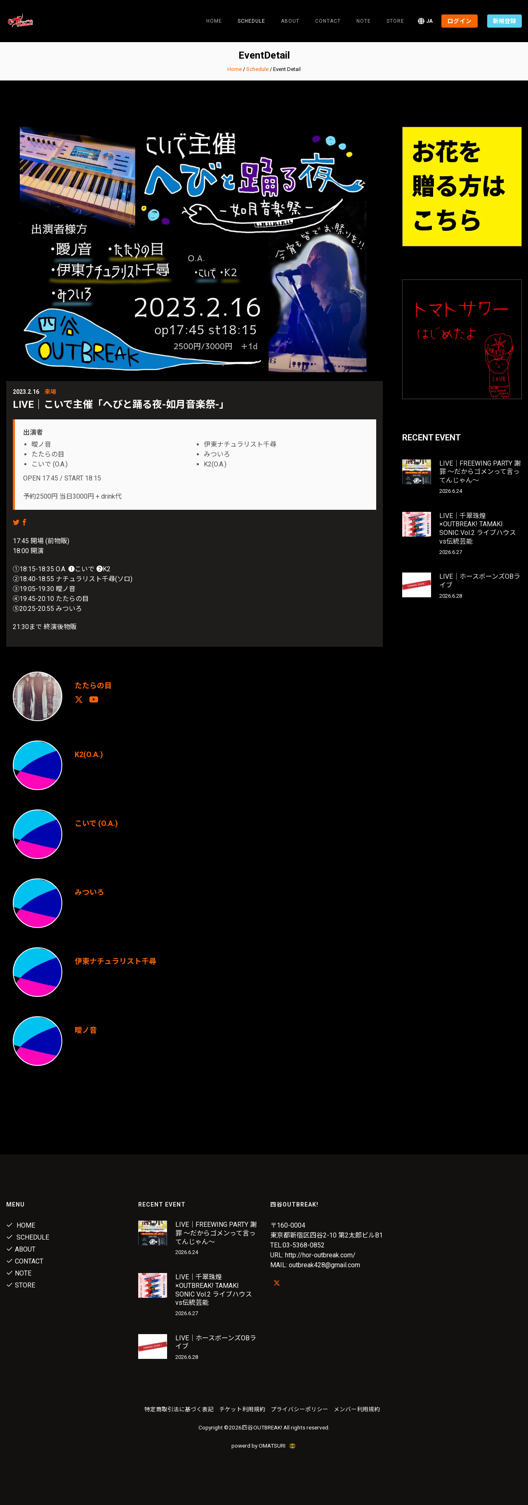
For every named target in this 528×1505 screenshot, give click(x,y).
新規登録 (504, 21)
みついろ (89, 892)
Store (395, 21)
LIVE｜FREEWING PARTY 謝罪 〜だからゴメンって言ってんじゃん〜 (480, 472)
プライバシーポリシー (299, 1409)
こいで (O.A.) (96, 823)
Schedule (257, 69)
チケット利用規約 (242, 1409)
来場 (50, 391)
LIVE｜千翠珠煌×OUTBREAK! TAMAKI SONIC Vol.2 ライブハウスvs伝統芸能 (477, 528)
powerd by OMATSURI (264, 1445)
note (363, 21)
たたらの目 (93, 685)
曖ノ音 (86, 1030)
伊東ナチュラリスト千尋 (115, 961)
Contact (328, 21)
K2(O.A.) (89, 754)
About (290, 21)
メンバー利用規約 (357, 1409)
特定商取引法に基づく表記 (179, 1409)
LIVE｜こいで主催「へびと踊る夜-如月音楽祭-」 (121, 404)
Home (214, 21)
